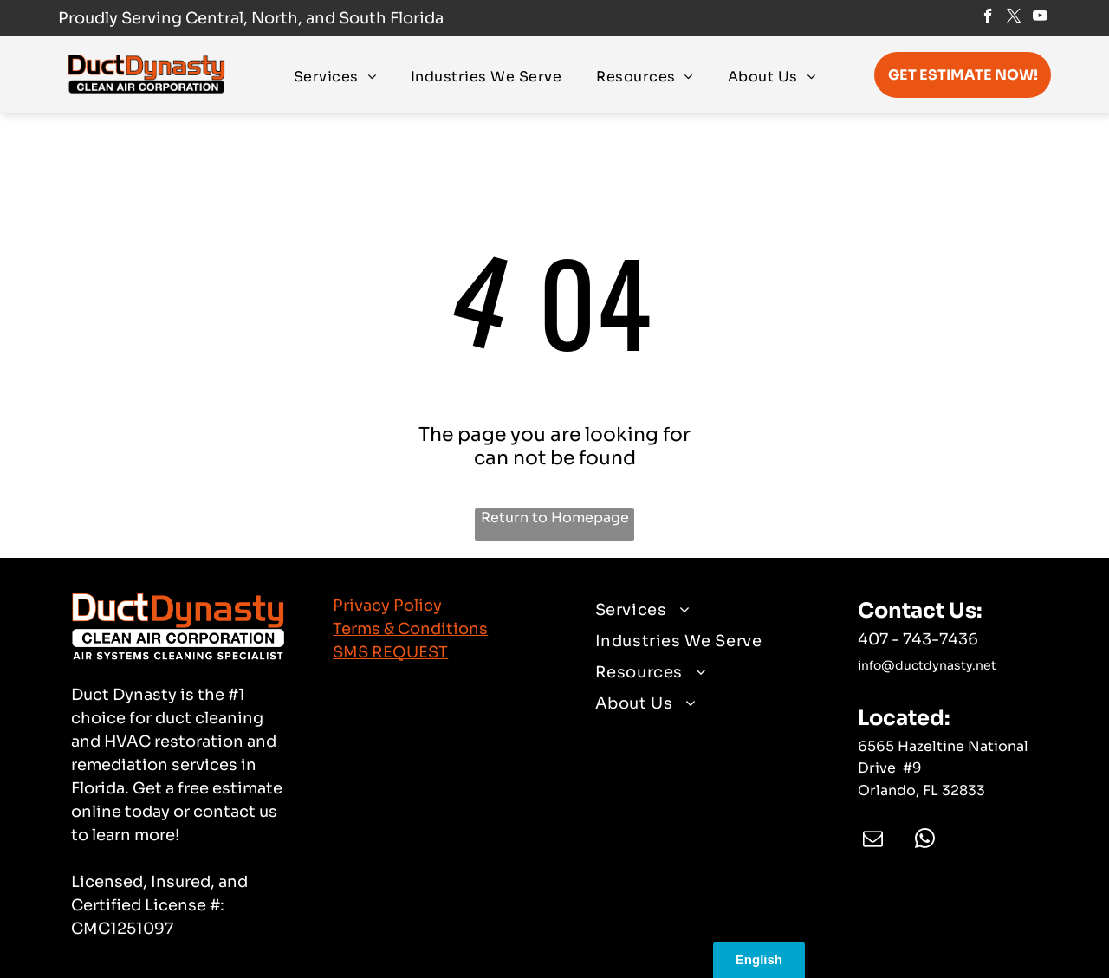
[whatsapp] (925, 840)
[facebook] (988, 18)
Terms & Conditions (410, 628)
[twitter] (1014, 18)
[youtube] (1040, 18)
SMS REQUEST (390, 652)
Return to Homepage (555, 517)
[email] (873, 840)
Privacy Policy (387, 605)
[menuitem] (334, 75)
